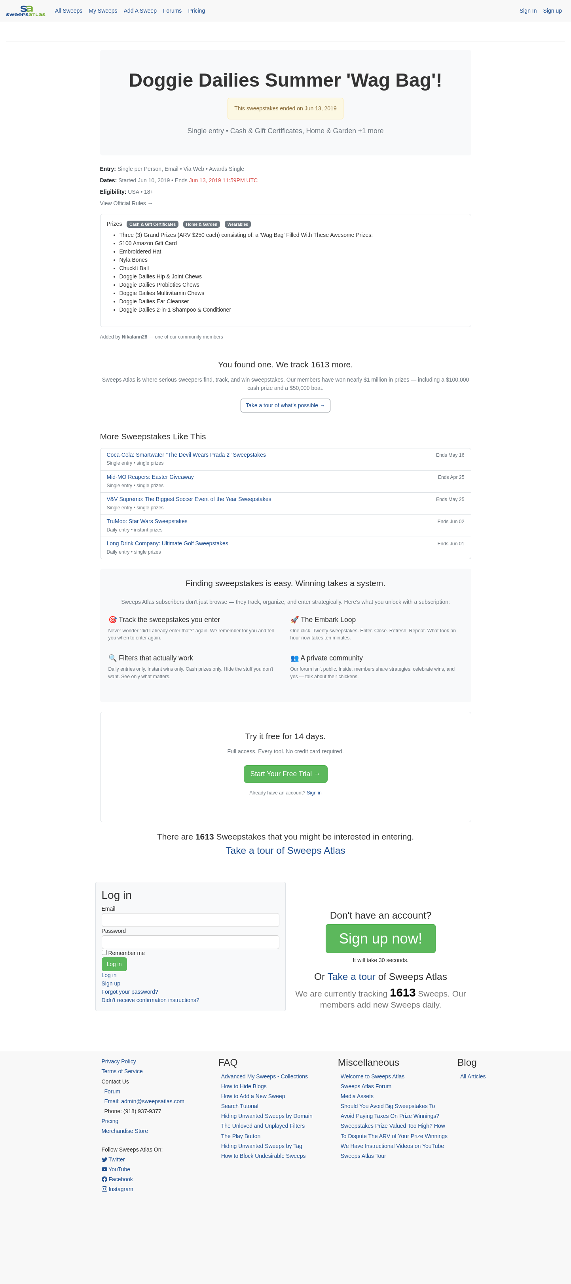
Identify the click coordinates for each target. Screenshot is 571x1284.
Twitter (113, 1159)
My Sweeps (103, 11)
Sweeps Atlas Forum (366, 1086)
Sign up (552, 11)
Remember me (126, 953)
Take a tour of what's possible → (285, 405)
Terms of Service (122, 1071)
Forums (172, 11)
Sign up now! (380, 938)
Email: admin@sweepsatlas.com (144, 1101)
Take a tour (352, 976)
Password (114, 931)
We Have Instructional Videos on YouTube (392, 1146)
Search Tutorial (239, 1106)
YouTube (116, 1169)
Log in (109, 975)
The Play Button (241, 1136)
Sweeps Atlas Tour (363, 1156)
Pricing (196, 11)
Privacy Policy (119, 1061)
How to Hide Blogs (244, 1086)
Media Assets (357, 1096)
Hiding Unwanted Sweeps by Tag (261, 1146)
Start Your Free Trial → (285, 774)
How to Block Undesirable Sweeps (263, 1156)
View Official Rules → (126, 203)
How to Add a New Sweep (253, 1096)
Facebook (117, 1179)
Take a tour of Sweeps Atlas (285, 850)
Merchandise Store (125, 1131)
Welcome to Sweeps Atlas (373, 1076)
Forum (112, 1091)
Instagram (117, 1189)
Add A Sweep (140, 11)
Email (109, 909)
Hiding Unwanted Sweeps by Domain (267, 1116)
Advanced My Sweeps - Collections (264, 1076)
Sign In (528, 11)
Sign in (314, 793)
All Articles (473, 1076)
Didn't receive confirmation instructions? (150, 1000)
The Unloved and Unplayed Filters (263, 1126)
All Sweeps (68, 11)
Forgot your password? (130, 992)
